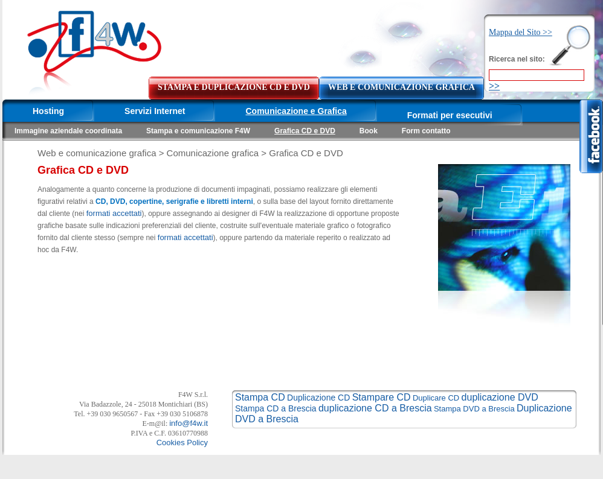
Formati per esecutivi (449, 115)
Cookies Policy (182, 442)
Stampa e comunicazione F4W (198, 131)
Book (369, 131)
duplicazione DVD (500, 397)
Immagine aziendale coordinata (68, 131)
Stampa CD (260, 397)
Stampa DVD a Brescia (474, 408)
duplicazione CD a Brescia (375, 408)
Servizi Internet (154, 111)
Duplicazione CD (318, 397)
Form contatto (426, 131)
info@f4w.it (188, 423)
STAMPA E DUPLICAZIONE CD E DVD (234, 87)
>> (494, 86)
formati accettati (114, 213)
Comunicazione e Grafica (295, 111)
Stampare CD (381, 397)
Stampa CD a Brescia (276, 408)
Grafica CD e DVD (304, 131)
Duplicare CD (436, 397)
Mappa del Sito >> (520, 32)
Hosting (48, 111)
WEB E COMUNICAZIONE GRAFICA (401, 87)
